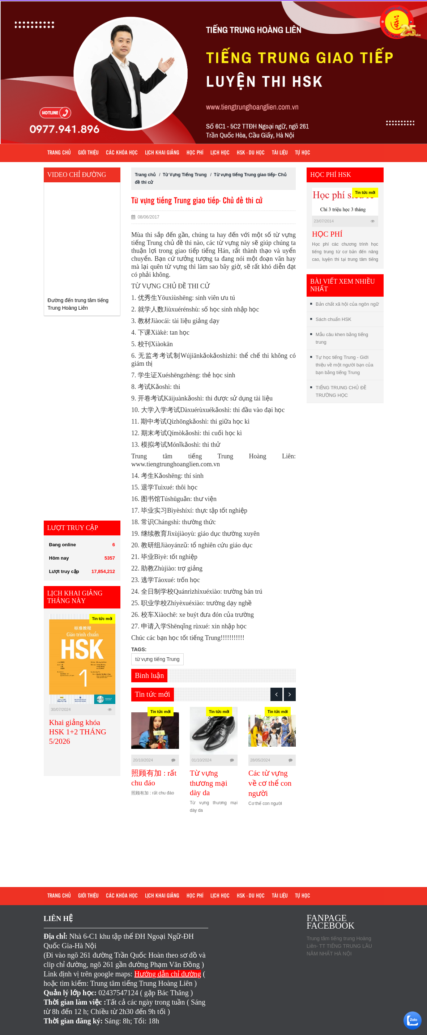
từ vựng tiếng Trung (157, 659)
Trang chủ (59, 153)
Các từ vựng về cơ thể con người (269, 783)
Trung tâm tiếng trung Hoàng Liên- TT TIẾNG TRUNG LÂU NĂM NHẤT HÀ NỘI (339, 946)
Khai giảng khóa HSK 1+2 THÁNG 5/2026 (77, 732)
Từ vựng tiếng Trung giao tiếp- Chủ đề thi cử (196, 201)
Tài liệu (280, 153)
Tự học (302, 153)
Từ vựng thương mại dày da (208, 783)
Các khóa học (122, 153)
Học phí (195, 153)
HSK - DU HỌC (251, 153)
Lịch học (220, 153)
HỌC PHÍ (327, 234)
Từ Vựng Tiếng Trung (185, 174)
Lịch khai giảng (162, 153)
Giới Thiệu (88, 153)
